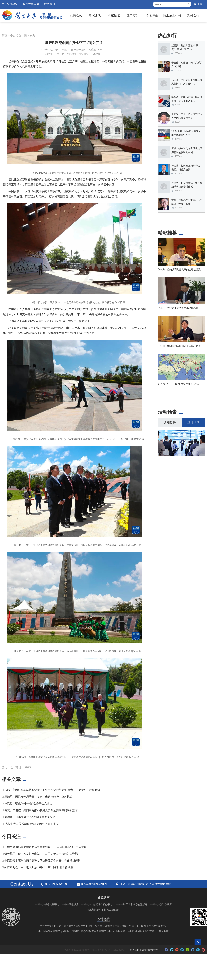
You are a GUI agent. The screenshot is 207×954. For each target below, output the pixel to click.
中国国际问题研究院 (49, 931)
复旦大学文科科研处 (50, 926)
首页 (4, 35)
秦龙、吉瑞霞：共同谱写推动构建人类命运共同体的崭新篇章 (41, 810)
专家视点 (15, 35)
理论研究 (83, 53)
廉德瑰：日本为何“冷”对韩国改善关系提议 (29, 817)
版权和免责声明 (150, 949)
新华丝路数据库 (112, 909)
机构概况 (76, 15)
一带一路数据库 (70, 904)
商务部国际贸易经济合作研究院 (89, 931)
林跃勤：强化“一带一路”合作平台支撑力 (28, 803)
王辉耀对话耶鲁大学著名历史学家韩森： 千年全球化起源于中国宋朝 (45, 847)
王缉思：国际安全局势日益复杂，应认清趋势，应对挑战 (38, 796)
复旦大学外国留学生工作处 (78, 926)
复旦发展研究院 (103, 926)
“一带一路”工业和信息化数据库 (131, 904)
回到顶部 (197, 942)
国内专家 (29, 35)
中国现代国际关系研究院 (141, 931)
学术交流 (95, 53)
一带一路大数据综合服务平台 (96, 904)
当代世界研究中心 (158, 926)
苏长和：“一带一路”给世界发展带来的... (178, 384)
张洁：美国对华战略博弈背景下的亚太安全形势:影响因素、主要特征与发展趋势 (52, 789)
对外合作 (193, 15)
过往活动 (193, 422)
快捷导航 (12, 4)
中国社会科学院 (116, 931)
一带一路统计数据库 (161, 904)
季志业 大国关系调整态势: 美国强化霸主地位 (31, 823)
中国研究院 (121, 926)
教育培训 (133, 15)
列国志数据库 (94, 909)
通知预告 (170, 422)
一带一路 (59, 53)
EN (200, 4)
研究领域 (114, 15)
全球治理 (71, 53)
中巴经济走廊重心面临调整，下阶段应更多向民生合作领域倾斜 (42, 860)
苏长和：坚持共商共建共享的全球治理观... (180, 269)
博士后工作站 (172, 15)
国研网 (66, 931)
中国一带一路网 (137, 926)
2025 (28, 767)
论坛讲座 (152, 15)
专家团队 (95, 15)
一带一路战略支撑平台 (47, 904)
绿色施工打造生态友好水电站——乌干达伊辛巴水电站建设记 (41, 853)
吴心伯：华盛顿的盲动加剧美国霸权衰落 (179, 345)
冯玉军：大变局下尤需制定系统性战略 (178, 307)
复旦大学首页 (31, 4)
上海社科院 (163, 931)
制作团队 (135, 949)
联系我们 (49, 4)
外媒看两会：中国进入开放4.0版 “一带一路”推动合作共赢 (38, 867)
